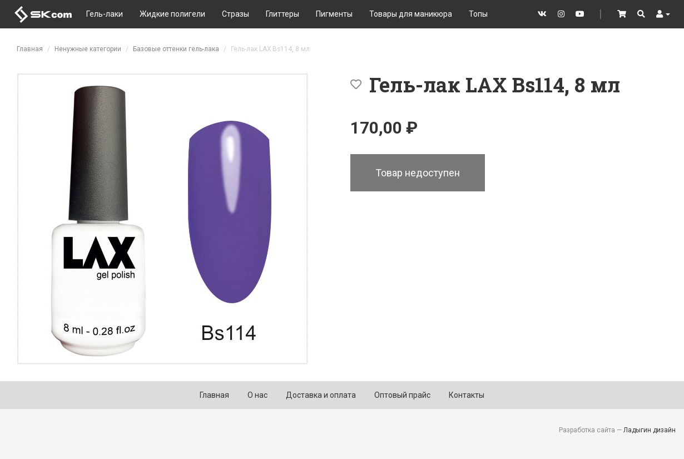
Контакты (466, 395)
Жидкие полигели (172, 13)
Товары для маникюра (410, 13)
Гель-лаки (104, 13)
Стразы (235, 13)
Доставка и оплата (321, 395)
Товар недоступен (417, 173)
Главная (30, 49)
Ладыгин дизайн (649, 430)
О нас (257, 395)
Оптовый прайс (402, 395)
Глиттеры (282, 13)
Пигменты (334, 13)
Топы (478, 13)
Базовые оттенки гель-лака (176, 49)
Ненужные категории (87, 49)
